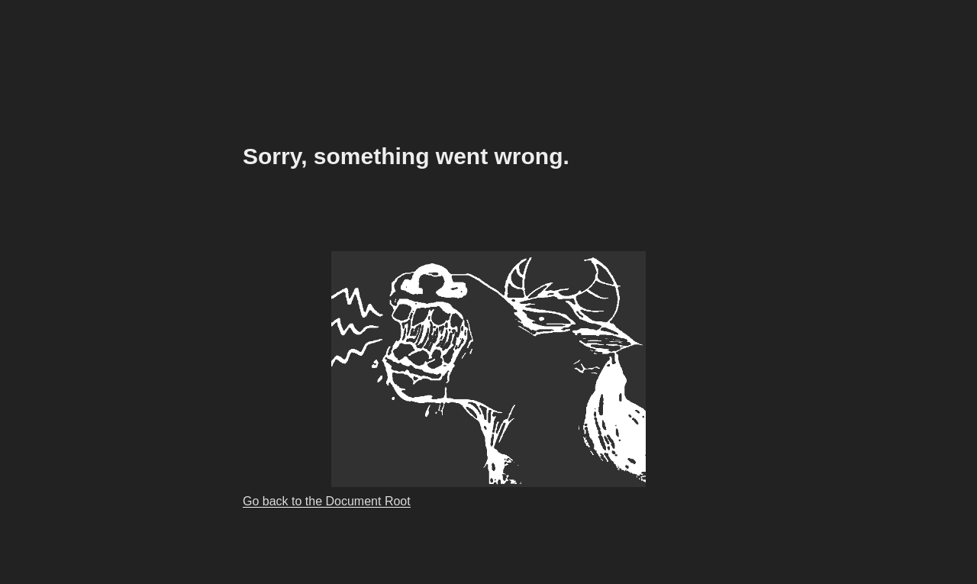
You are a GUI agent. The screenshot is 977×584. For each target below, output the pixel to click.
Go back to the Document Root (327, 501)
